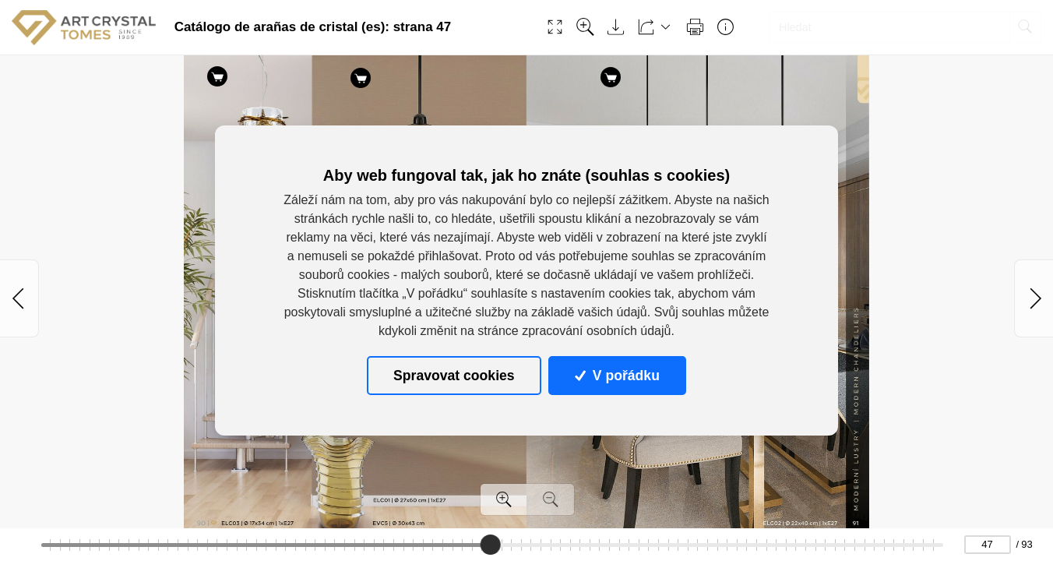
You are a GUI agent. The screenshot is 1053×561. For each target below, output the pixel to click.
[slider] (491, 545)
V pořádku (617, 375)
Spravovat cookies (453, 375)
